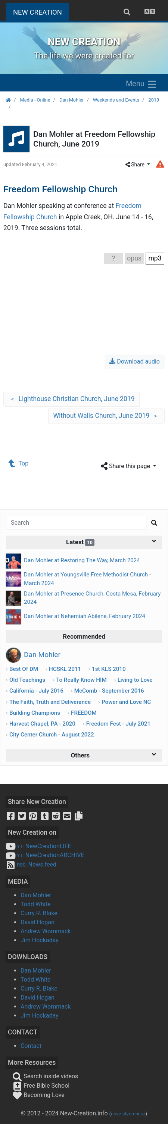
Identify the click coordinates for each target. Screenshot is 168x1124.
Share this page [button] (126, 466)
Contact (31, 1045)
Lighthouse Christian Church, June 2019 (71, 399)
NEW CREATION (41, 11)
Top (18, 463)
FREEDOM (84, 712)
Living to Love (135, 679)
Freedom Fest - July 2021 (118, 723)
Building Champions (34, 712)
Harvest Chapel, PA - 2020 (42, 723)
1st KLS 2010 (109, 669)
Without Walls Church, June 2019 (106, 416)
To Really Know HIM (81, 679)
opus (134, 258)
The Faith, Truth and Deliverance (50, 702)
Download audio (134, 361)
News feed (31, 864)
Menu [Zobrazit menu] (142, 84)
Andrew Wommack (46, 931)
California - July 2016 (36, 690)
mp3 (154, 258)
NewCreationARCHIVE (45, 855)
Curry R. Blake (39, 913)
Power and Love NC (126, 702)
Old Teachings (27, 679)
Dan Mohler (71, 100)
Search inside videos (45, 1076)
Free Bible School (40, 1085)
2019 (154, 100)
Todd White (36, 904)
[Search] (76, 523)
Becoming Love (38, 1095)
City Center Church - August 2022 (51, 734)
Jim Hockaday (40, 940)
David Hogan (38, 922)
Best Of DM (23, 669)
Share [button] (135, 165)
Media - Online (35, 100)
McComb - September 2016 (109, 690)
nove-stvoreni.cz (128, 1114)
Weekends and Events (116, 100)
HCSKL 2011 (65, 669)
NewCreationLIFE (38, 846)
